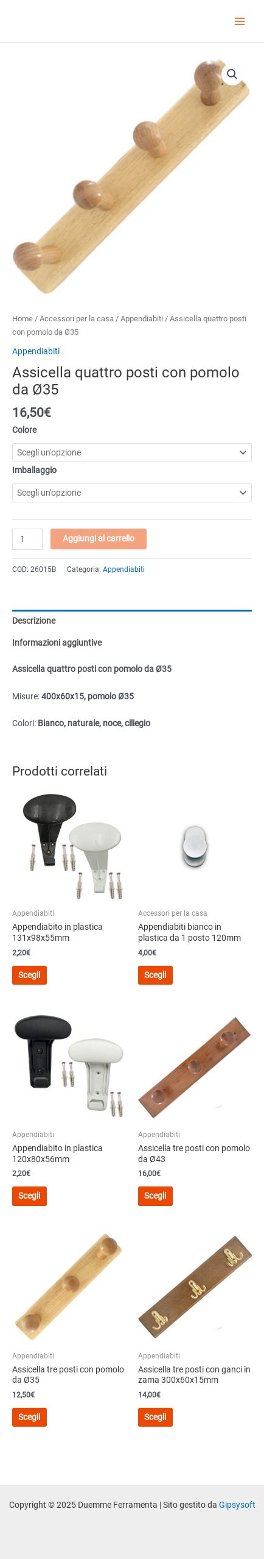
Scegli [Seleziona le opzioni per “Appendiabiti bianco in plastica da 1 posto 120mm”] (155, 975)
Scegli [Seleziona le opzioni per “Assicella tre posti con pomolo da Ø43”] (155, 1195)
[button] (232, 74)
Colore (24, 430)
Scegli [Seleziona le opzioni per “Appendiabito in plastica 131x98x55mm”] (29, 975)
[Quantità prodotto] (27, 539)
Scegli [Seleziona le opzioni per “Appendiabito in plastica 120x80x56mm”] (29, 1195)
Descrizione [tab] (33, 621)
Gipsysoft (237, 1505)
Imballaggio (34, 470)
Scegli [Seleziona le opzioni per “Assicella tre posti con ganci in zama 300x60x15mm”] (155, 1417)
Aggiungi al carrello (98, 538)
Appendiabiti (141, 318)
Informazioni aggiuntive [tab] (57, 643)
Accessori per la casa (77, 318)
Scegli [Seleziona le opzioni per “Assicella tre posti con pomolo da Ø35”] (29, 1417)
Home (22, 318)
